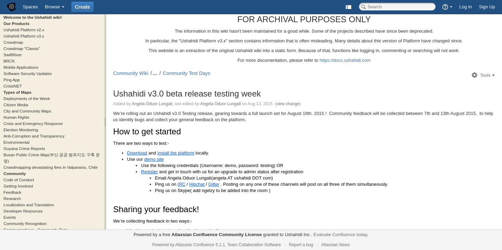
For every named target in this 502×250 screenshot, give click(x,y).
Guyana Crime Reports (24, 148)
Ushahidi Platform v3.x (23, 36)
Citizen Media (15, 104)
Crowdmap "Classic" (21, 48)
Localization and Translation (28, 204)
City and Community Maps (27, 111)
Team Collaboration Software (254, 244)
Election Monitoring (20, 129)
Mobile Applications (20, 67)
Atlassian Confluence (194, 244)
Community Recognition (25, 223)
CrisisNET (12, 86)
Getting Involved (18, 186)
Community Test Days (186, 73)
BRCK (9, 61)
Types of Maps (17, 92)
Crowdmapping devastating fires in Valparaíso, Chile (50, 167)
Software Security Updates (27, 73)
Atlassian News (335, 244)
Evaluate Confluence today (340, 234)
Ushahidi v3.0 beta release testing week (187, 93)
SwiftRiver (12, 54)
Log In (466, 6)
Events (9, 217)
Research (12, 198)
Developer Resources (22, 211)
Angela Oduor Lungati (152, 103)
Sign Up (487, 6)
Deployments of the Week (26, 98)
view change (287, 103)
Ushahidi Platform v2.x (23, 29)
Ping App (11, 79)
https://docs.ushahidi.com (345, 60)
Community (14, 173)
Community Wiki (130, 73)
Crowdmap (13, 42)
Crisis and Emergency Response (33, 123)
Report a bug (301, 244)
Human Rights (16, 117)
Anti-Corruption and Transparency (33, 136)
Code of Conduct (18, 179)
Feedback (12, 192)
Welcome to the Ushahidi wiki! (32, 17)
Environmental (16, 142)
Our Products (16, 23)
